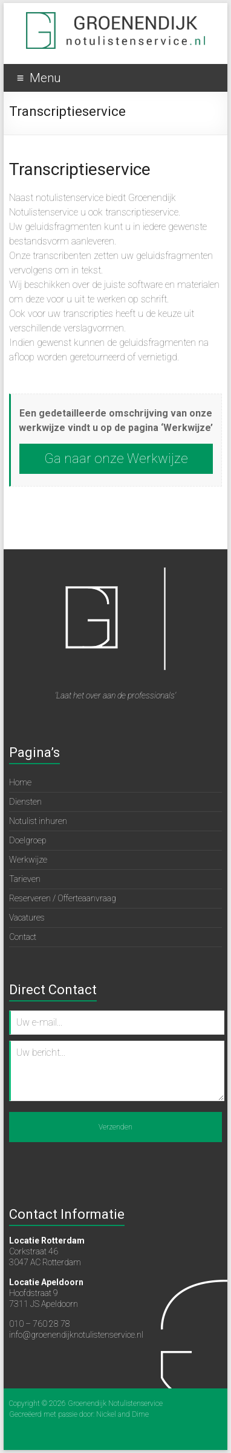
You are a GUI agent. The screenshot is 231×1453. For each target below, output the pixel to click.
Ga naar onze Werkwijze (116, 458)
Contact (22, 937)
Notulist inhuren (38, 821)
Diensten (25, 801)
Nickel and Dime (122, 1414)
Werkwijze (28, 859)
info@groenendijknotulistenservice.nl (76, 1335)
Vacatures (27, 917)
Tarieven (25, 879)
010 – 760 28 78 (39, 1324)
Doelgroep (28, 840)
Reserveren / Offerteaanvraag (62, 898)
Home (20, 782)
